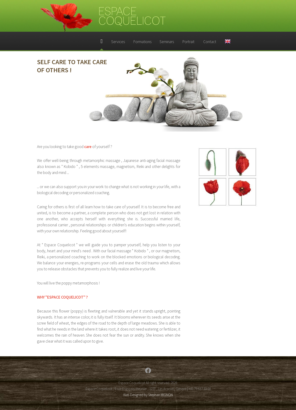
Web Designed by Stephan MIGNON (148, 395)
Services (118, 41)
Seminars (167, 41)
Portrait (188, 41)
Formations (142, 41)
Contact (209, 41)
